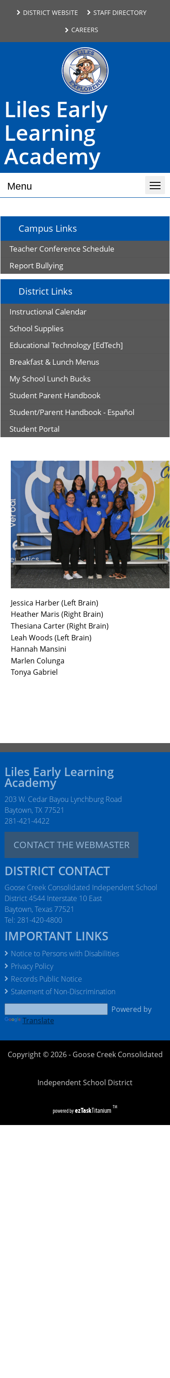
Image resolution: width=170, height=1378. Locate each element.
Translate (29, 1020)
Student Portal (48, 430)
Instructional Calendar (62, 313)
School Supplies (50, 330)
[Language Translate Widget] (56, 1009)
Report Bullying (36, 265)
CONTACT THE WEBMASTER (71, 845)
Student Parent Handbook (73, 397)
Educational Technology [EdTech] (80, 346)
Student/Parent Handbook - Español (89, 413)
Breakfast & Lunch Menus (68, 363)
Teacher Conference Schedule (62, 248)
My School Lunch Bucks (64, 380)
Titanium (94, 1110)
